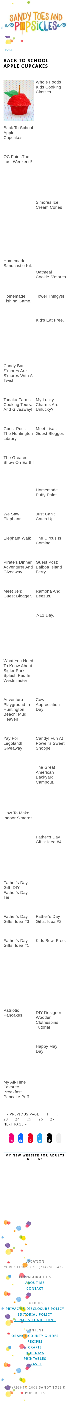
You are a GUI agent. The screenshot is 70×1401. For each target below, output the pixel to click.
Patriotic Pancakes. (14, 1012)
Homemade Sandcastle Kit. (18, 263)
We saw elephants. (14, 516)
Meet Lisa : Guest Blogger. (50, 431)
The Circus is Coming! (48, 540)
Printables (35, 1358)
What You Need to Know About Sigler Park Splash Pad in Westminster (18, 670)
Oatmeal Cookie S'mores (51, 274)
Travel (35, 1364)
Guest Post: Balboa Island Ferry (49, 567)
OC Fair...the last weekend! (18, 159)
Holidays (35, 1353)
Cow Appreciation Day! (48, 704)
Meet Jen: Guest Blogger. (18, 593)
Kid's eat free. (50, 320)
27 (52, 1119)
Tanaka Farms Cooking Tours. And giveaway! (18, 404)
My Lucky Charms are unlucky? (47, 404)
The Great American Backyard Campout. (45, 774)
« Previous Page (23, 1114)
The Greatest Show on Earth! (19, 460)
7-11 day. (45, 615)
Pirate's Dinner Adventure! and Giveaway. (18, 567)
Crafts (35, 1347)
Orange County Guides (34, 1336)
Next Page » (15, 1124)
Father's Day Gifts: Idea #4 (49, 839)
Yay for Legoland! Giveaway (13, 743)
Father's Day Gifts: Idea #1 (16, 943)
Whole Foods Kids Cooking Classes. (48, 87)
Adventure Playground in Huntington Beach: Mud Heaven (17, 709)
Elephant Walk (17, 538)
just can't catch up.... (47, 516)
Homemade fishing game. (18, 298)
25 (29, 1119)
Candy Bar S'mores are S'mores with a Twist (18, 373)
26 (40, 1119)
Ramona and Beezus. (48, 593)
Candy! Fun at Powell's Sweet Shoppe (50, 743)
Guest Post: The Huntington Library (18, 433)
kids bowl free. (51, 940)
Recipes (35, 1341)
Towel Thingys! (50, 296)
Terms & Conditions (35, 1320)
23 (6, 1119)
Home (8, 50)
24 (17, 1119)
